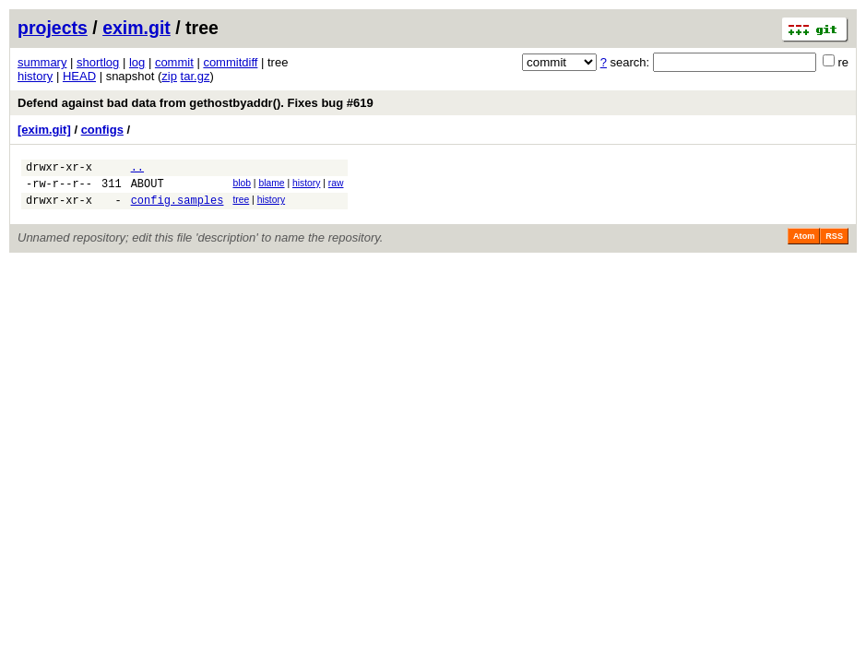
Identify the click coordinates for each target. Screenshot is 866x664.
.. (137, 169)
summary (42, 62)
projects (53, 28)
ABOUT (147, 188)
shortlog (98, 62)
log (137, 62)
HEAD (79, 76)
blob (241, 186)
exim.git (136, 28)
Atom (803, 244)
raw (336, 186)
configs (102, 129)
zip (169, 76)
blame (271, 186)
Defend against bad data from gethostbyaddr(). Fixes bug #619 (196, 103)
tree (240, 205)
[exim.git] (44, 129)
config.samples (177, 208)
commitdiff (230, 62)
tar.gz (195, 76)
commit (174, 62)
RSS (834, 244)
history (35, 76)
